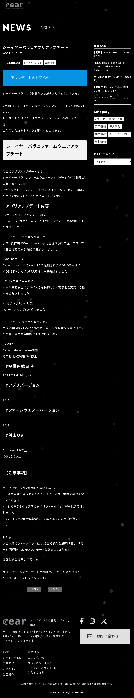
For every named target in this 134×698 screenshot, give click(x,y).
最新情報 (100, 141)
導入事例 (114, 126)
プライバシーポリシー (41, 663)
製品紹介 (8, 674)
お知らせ (100, 119)
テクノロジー (11, 669)
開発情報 (100, 134)
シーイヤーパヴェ (119, 134)
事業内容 (8, 663)
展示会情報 (115, 119)
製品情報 (100, 126)
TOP (6, 652)
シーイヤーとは (12, 657)
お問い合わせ (36, 657)
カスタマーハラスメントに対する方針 (42, 670)
